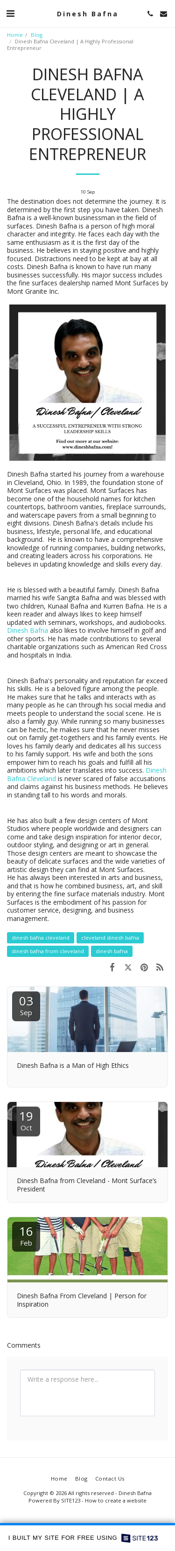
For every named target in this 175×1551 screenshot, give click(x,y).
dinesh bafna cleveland (41, 937)
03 (26, 1004)
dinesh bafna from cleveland (48, 951)
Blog (36, 34)
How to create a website (116, 1500)
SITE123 (70, 1500)
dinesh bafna (112, 951)
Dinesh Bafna (27, 630)
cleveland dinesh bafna (110, 937)
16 (26, 1235)
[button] (10, 13)
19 (26, 1120)
